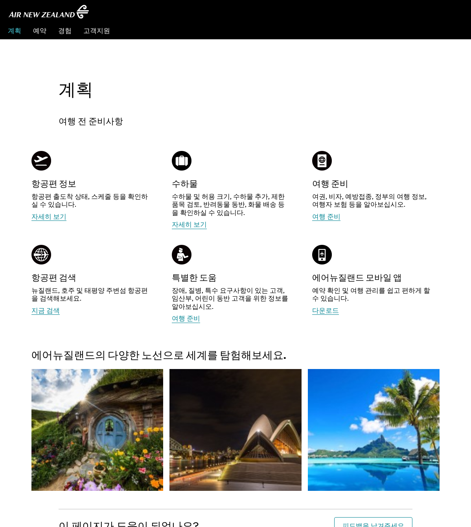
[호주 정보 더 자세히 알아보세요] (235, 413)
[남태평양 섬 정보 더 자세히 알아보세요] (374, 413)
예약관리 (421, 30)
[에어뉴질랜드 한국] (49, 12)
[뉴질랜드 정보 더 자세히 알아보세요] (97, 413)
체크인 (453, 30)
